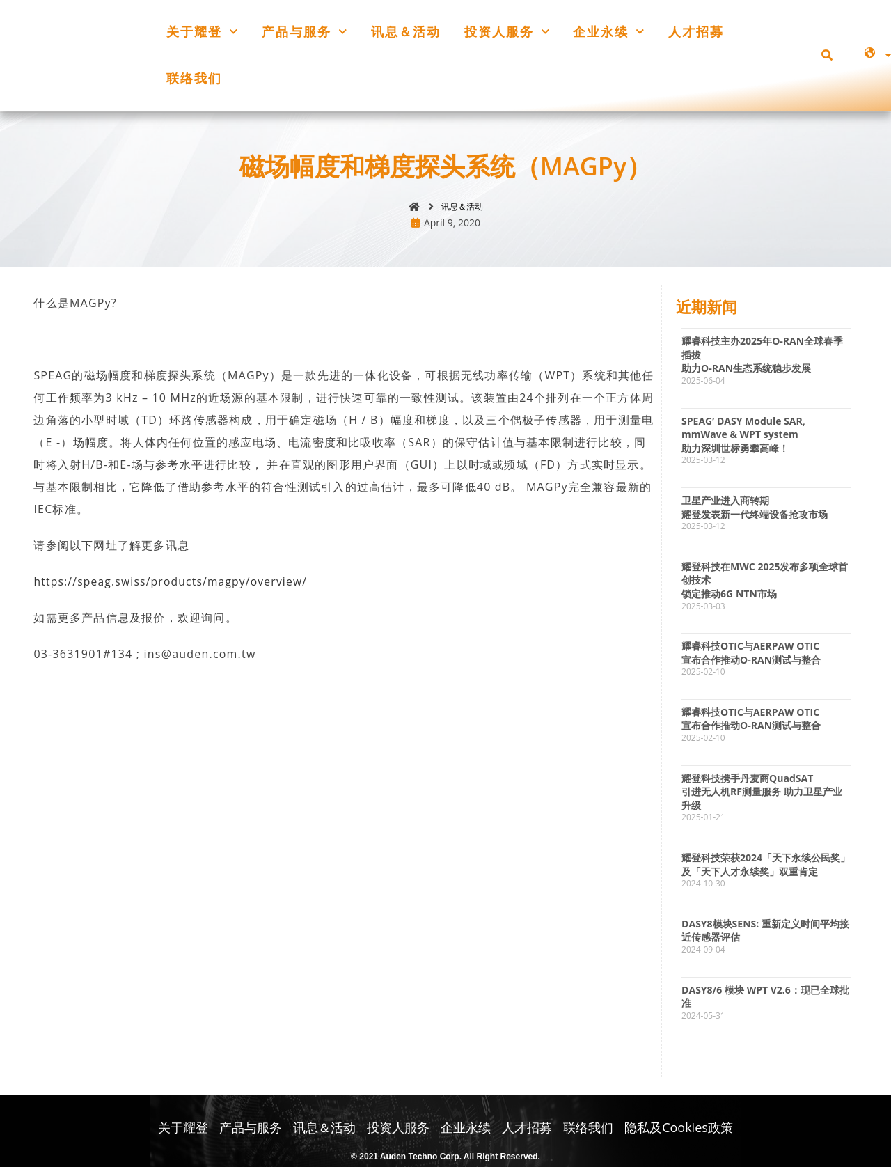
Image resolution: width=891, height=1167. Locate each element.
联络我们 (194, 78)
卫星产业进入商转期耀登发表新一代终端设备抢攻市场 (754, 508)
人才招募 (696, 31)
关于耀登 (202, 31)
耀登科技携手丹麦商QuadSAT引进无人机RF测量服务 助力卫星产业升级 (761, 792)
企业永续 (609, 31)
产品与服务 (304, 31)
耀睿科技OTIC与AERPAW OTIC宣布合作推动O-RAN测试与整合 (751, 654)
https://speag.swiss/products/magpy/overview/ (173, 582)
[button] (827, 55)
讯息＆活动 (406, 31)
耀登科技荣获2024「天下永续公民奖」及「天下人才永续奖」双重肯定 (765, 865)
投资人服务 (507, 31)
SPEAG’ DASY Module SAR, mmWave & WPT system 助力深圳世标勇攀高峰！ (743, 435)
